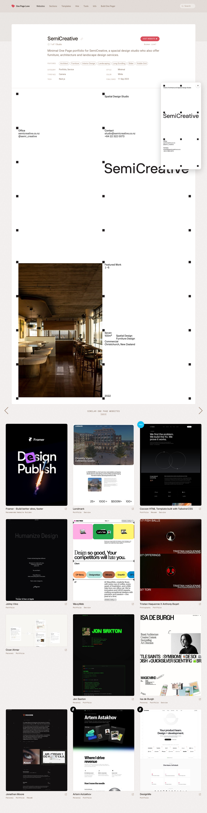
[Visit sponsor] (66, 509)
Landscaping (104, 63)
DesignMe (145, 794)
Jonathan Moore (15, 794)
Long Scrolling (119, 63)
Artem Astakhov (82, 794)
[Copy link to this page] (81, 39)
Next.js (62, 79)
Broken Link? (150, 44)
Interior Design (88, 63)
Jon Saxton (79, 699)
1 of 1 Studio (56, 44)
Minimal (121, 69)
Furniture (75, 63)
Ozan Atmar (12, 649)
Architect (64, 63)
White (120, 74)
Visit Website (150, 39)
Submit (103, 414)
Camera (62, 74)
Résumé (154, 512)
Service (70, 69)
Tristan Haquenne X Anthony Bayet (159, 604)
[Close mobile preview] (198, 86)
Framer (73, 709)
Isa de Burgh (147, 699)
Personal (10, 653)
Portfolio (63, 69)
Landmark (78, 508)
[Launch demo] (200, 509)
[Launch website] (133, 509)
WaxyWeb (78, 604)
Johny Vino (12, 604)
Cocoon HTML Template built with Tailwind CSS (166, 508)
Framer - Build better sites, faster (24, 508)
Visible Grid (142, 63)
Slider (131, 63)
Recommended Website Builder (19, 512)
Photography (145, 607)
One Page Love (23, 6)
